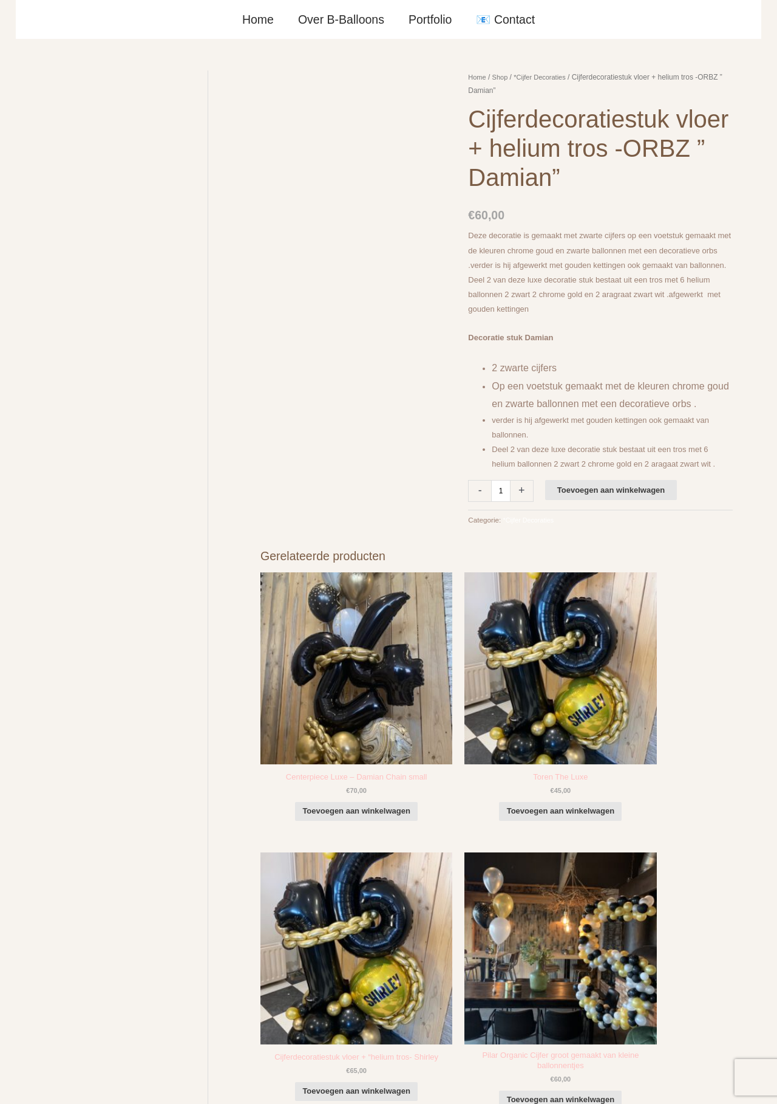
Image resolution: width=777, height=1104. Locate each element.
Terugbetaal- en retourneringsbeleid (690, 1080)
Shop (502, 77)
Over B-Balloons (341, 19)
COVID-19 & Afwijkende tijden (76, 1027)
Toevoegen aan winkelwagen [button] (318, 749)
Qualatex (40, 1041)
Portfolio (430, 19)
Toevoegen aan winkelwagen (613, 490)
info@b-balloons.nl (69, 962)
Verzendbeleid (595, 1080)
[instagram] (673, 911)
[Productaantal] (501, 491)
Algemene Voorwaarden (520, 1080)
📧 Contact (504, 19)
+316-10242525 (64, 946)
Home (258, 19)
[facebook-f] (673, 894)
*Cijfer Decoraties (545, 77)
